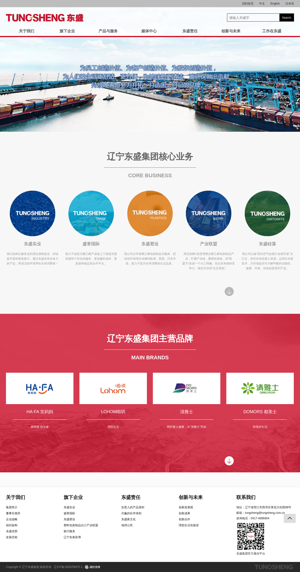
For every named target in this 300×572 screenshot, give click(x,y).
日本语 (289, 3)
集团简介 (11, 507)
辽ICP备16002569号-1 (68, 567)
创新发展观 (186, 507)
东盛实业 (69, 507)
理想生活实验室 (189, 525)
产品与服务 (108, 31)
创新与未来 (230, 31)
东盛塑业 (69, 519)
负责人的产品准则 (132, 507)
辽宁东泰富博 (72, 537)
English (275, 3)
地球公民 (127, 525)
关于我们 (26, 31)
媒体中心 (149, 31)
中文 (262, 3)
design (93, 567)
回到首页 (248, 3)
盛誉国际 (69, 513)
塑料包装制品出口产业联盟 (81, 525)
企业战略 (11, 519)
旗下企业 (67, 31)
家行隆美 (69, 531)
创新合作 (184, 519)
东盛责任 (190, 31)
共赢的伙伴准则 (131, 513)
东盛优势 (11, 531)
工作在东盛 (271, 31)
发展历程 (11, 537)
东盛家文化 (128, 519)
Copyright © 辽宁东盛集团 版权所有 (28, 567)
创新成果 (184, 513)
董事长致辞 (13, 513)
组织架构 (11, 525)
